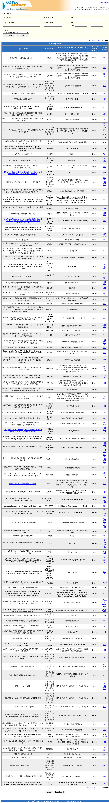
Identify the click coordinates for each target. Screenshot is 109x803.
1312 (104, 675)
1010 (104, 668)
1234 (104, 114)
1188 (104, 325)
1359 (104, 167)
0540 (104, 294)
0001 (104, 309)
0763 (104, 546)
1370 (104, 78)
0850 (104, 330)
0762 (104, 544)
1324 (104, 99)
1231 (104, 587)
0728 (104, 377)
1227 (104, 127)
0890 (104, 228)
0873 (104, 335)
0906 (104, 423)
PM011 (104, 599)
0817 (104, 237)
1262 (104, 120)
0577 (104, 274)
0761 (104, 543)
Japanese (104, 2)
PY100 (104, 604)
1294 (104, 162)
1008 (104, 665)
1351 (104, 173)
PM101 (104, 603)
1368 (104, 75)
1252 (104, 215)
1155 (104, 244)
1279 (104, 129)
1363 (104, 68)
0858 (104, 621)
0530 (104, 505)
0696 (104, 299)
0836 (104, 757)
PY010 (104, 153)
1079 (104, 257)
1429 (104, 133)
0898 (104, 200)
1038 (104, 86)
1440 (104, 136)
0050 (104, 754)
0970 (104, 191)
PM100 (104, 601)
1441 (104, 138)
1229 (104, 160)
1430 (104, 527)
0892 (104, 58)
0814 (104, 551)
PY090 (104, 609)
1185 (104, 433)
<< (85, 40)
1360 (104, 282)
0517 (104, 235)
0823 (104, 431)
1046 (104, 632)
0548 (104, 765)
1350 (104, 463)
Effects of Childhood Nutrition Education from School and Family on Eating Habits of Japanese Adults (23, 173)
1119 (104, 553)
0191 (104, 233)
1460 (104, 93)
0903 (104, 650)
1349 (104, 131)
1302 (104, 390)
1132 (104, 279)
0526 (104, 645)
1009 (104, 666)
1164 (104, 126)
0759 (104, 539)
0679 (104, 430)
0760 (104, 541)
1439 (104, 134)
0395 (104, 428)
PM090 (104, 611)
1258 (104, 658)
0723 (104, 724)
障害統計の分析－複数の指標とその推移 (22, 484)
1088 (104, 124)
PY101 (104, 606)
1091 (104, 360)
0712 (104, 375)
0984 (104, 615)
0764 (104, 548)
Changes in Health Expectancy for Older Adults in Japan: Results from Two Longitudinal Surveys (23, 430)
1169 (104, 158)
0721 (104, 148)
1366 (104, 221)
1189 (104, 327)
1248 (104, 107)
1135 (104, 213)
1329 (104, 639)
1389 (104, 284)
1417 (104, 155)
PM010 (104, 582)
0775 (104, 275)
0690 (104, 304)
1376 (104, 484)
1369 (104, 77)
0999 (104, 507)
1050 (104, 240)
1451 (104, 142)
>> (99, 40)
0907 (104, 425)
